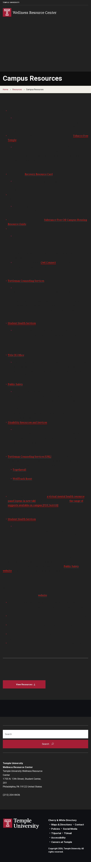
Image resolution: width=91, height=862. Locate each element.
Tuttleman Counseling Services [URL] (29, 456)
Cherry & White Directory (62, 820)
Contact (79, 824)
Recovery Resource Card (39, 174)
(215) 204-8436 (11, 794)
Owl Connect (48, 262)
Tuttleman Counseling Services (26, 280)
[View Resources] (24, 684)
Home (5, 89)
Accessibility (58, 837)
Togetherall (19, 469)
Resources (17, 89)
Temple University (11, 2)
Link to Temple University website (21, 823)
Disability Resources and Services (27, 422)
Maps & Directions (61, 824)
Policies (55, 828)
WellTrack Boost (22, 478)
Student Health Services (22, 323)
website (42, 595)
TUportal (56, 833)
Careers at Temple (61, 842)
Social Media (70, 828)
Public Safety (15, 384)
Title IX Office (16, 355)
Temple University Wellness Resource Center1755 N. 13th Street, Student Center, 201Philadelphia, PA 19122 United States (22, 779)
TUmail (68, 833)
